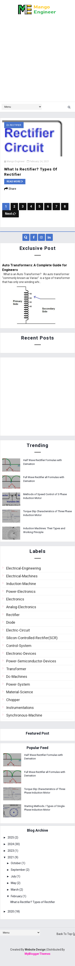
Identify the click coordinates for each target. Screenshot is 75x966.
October (16, 863)
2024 (11, 844)
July (14, 876)
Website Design (35, 949)
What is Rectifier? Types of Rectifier (32, 902)
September (18, 869)
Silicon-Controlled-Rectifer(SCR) (32, 638)
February (17, 896)
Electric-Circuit (18, 630)
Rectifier (15, 125)
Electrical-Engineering (23, 568)
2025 (11, 837)
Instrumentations (20, 707)
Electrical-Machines (22, 576)
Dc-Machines (16, 676)
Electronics (15, 599)
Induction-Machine (21, 584)
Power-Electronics (21, 591)
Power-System (18, 684)
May (14, 883)
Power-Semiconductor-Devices (31, 661)
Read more (15, 181)
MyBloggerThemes (37, 953)
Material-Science (19, 692)
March (15, 889)
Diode (10, 622)
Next (10, 214)
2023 (11, 850)
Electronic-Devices (21, 653)
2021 (11, 857)
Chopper (13, 700)
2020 (11, 911)
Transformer (16, 669)
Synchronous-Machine (24, 715)
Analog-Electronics (21, 607)
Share (10, 188)
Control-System (18, 646)
